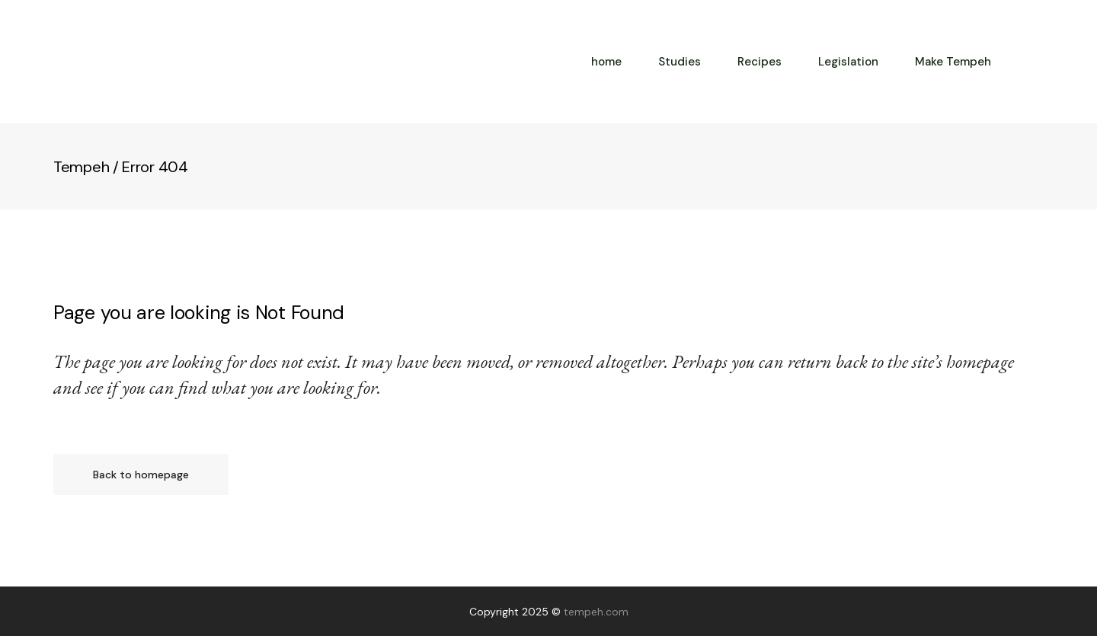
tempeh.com (596, 611)
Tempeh (81, 167)
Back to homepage (141, 474)
